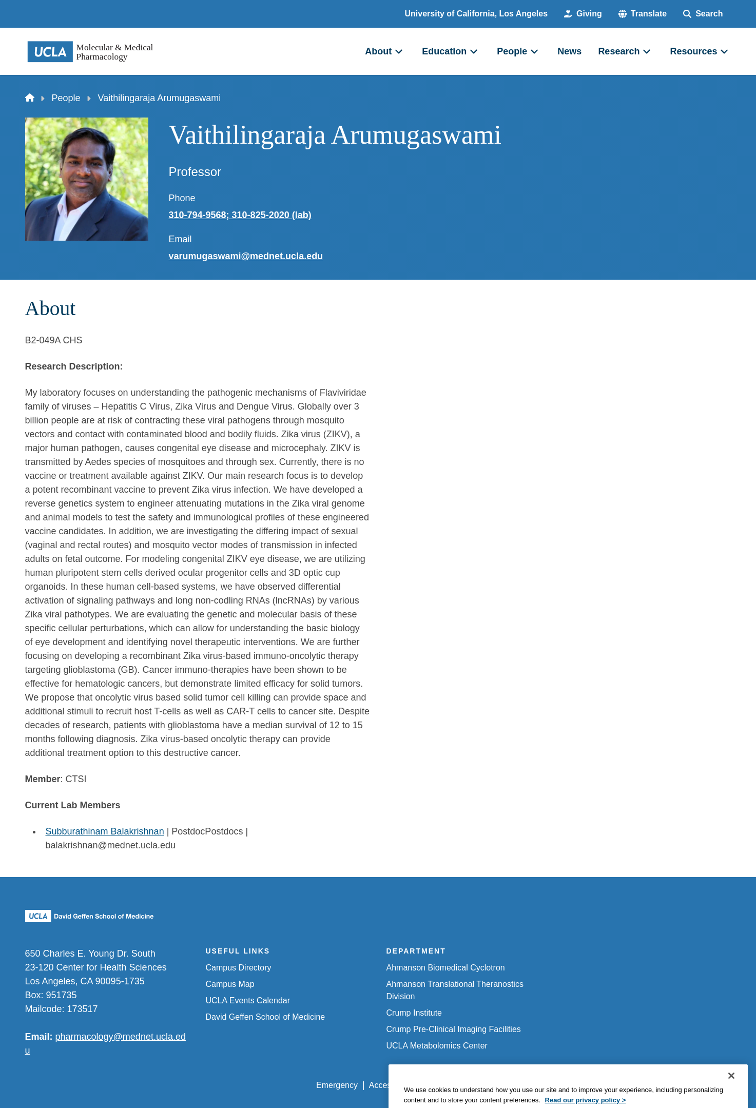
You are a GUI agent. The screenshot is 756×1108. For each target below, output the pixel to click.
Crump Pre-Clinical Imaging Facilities (453, 1029)
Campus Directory (239, 967)
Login (634, 1085)
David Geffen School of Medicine (265, 1017)
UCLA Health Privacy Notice (562, 1085)
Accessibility (391, 1085)
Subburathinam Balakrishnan (105, 831)
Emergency (337, 1085)
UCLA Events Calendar (248, 1000)
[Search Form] (703, 14)
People (66, 98)
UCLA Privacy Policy (462, 1085)
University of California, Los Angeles (476, 13)
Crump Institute (414, 1012)
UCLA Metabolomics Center (437, 1045)
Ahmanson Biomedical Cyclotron (445, 967)
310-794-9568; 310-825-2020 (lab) (240, 215)
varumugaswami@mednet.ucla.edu (246, 256)
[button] (642, 14)
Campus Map (230, 984)
